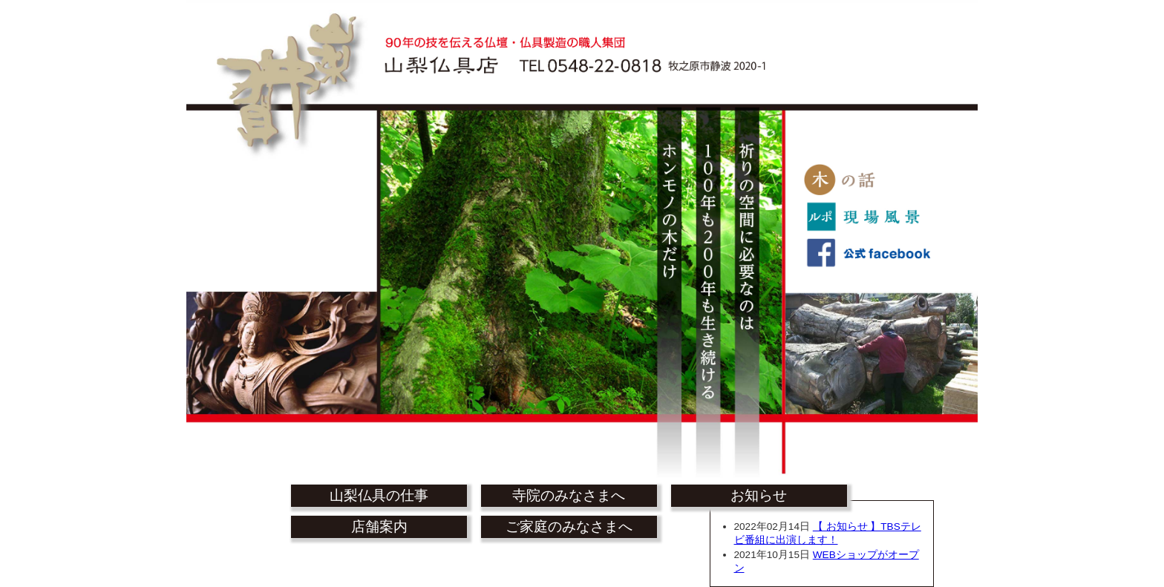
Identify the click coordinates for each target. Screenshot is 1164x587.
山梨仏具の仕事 (379, 495)
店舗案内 (379, 526)
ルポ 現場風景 (867, 218)
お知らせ (758, 495)
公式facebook (867, 256)
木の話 (867, 181)
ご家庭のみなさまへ (569, 526)
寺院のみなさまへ (568, 495)
